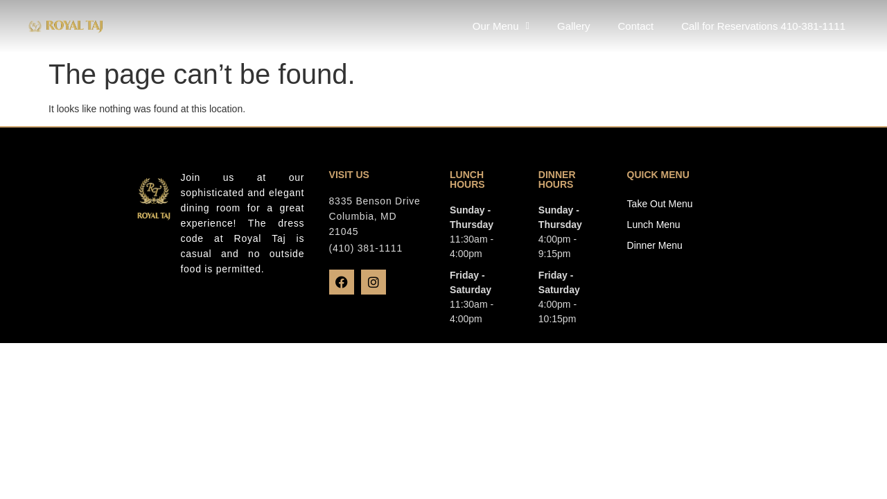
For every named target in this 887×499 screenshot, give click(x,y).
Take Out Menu (660, 203)
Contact (635, 26)
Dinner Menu (655, 245)
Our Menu (501, 26)
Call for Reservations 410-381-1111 (763, 26)
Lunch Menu (653, 224)
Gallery (573, 26)
